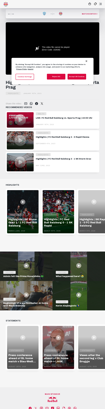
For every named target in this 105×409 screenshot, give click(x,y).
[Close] (86, 61)
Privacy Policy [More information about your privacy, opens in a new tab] (21, 69)
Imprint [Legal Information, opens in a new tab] (30, 69)
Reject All (56, 76)
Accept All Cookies (77, 76)
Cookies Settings (25, 76)
